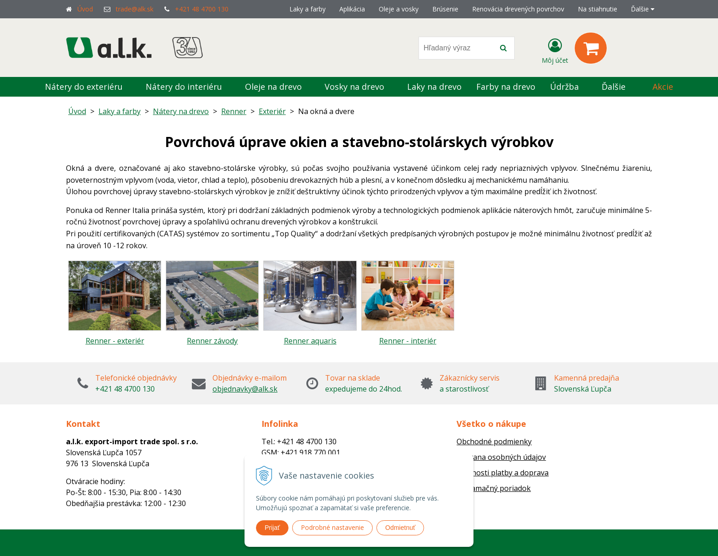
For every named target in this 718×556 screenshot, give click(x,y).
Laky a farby (307, 9)
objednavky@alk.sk (244, 389)
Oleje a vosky (399, 9)
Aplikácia (352, 9)
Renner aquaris (310, 341)
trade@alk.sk (134, 9)
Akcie (663, 86)
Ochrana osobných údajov (501, 457)
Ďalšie (642, 9)
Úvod (85, 9)
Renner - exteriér (115, 341)
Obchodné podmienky (494, 441)
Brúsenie (445, 9)
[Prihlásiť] (555, 50)
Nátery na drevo (181, 111)
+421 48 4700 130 (201, 9)
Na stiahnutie (597, 9)
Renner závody (212, 341)
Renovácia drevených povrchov (518, 9)
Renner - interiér (407, 341)
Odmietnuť (400, 527)
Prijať (272, 527)
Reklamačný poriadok (494, 488)
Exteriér (272, 111)
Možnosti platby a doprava (503, 473)
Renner (233, 111)
